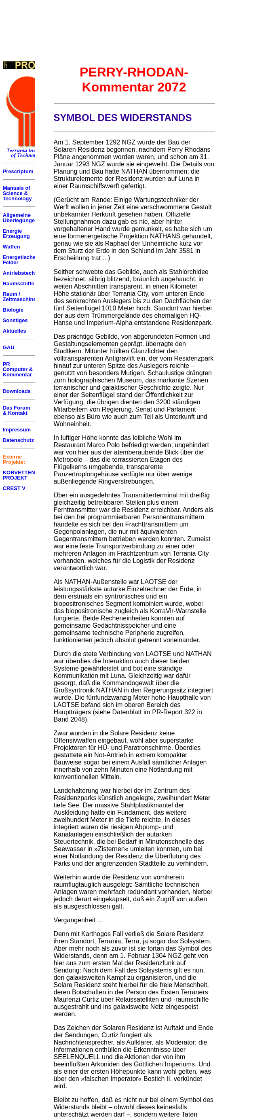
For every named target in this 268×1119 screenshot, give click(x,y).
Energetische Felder (19, 260)
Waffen (11, 246)
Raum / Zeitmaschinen (21, 296)
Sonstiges (15, 320)
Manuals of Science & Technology (17, 193)
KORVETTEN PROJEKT (19, 475)
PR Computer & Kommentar (18, 369)
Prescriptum (18, 171)
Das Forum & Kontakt (16, 410)
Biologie (13, 309)
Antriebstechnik (22, 273)
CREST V (14, 488)
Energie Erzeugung (16, 233)
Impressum (17, 429)
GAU (9, 347)
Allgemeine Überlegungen (20, 217)
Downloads (17, 391)
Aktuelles (14, 330)
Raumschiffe (18, 283)
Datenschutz (18, 440)
